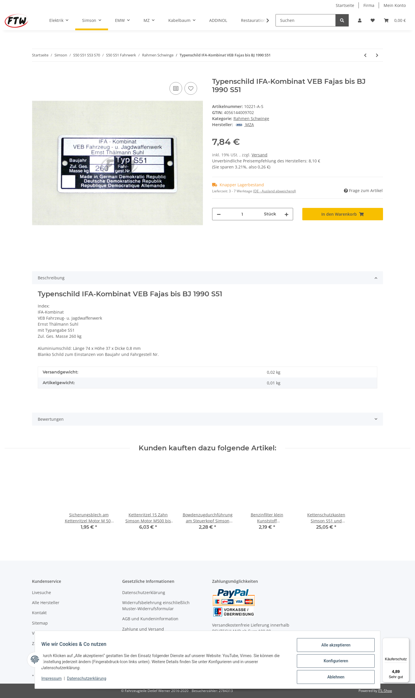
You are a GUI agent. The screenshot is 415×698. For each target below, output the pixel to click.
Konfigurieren (333, 662)
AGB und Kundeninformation (150, 618)
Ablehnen (333, 677)
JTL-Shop (385, 690)
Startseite (345, 5)
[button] (359, 20)
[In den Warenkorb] (36, 74)
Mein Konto (395, 5)
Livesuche (41, 592)
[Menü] (405, 641)
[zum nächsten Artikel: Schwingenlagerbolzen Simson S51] (377, 55)
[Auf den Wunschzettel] (190, 88)
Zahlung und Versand (143, 629)
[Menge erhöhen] (286, 214)
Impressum (54, 680)
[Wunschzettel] (372, 20)
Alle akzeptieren (333, 647)
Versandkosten (46, 633)
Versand (259, 155)
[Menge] (242, 214)
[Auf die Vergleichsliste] (175, 88)
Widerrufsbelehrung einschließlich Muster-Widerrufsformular (156, 605)
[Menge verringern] (218, 214)
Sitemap (40, 623)
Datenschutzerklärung (143, 592)
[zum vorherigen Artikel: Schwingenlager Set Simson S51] (365, 55)
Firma (368, 5)
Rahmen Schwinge (251, 118)
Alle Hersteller (45, 602)
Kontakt (39, 612)
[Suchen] (306, 20)
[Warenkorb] (394, 20)
